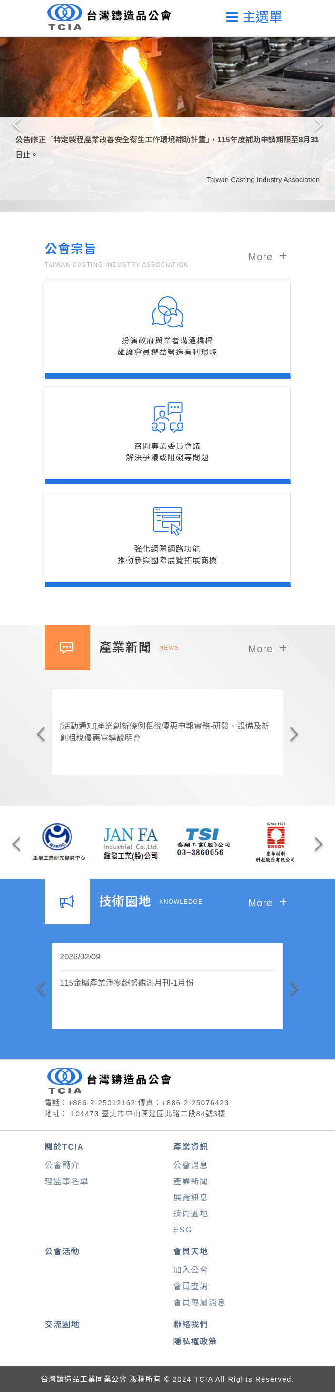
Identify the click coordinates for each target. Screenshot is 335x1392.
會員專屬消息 (199, 1302)
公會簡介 (62, 1165)
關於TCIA (64, 1146)
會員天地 (191, 1251)
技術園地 (191, 1213)
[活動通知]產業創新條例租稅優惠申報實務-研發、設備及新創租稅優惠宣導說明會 (165, 732)
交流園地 (62, 1324)
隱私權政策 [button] (195, 1341)
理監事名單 (67, 1181)
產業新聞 (191, 1181)
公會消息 (191, 1165)
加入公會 (191, 1270)
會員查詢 (191, 1286)
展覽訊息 (191, 1197)
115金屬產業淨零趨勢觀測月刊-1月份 (127, 983)
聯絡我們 (191, 1324)
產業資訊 (191, 1146)
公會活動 (62, 1251)
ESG (183, 1229)
